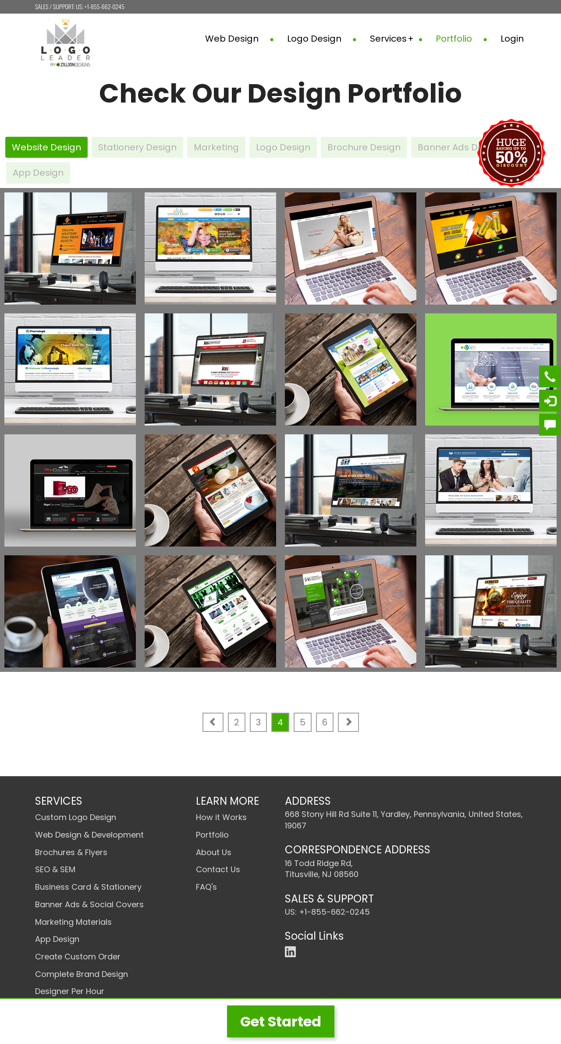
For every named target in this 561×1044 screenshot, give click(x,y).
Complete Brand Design (81, 974)
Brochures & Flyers (71, 852)
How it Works (221, 817)
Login (512, 38)
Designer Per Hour (69, 991)
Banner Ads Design (460, 147)
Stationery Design (137, 147)
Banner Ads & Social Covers (89, 904)
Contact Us (218, 869)
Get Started (280, 1021)
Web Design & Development (89, 834)
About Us (213, 852)
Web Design (239, 38)
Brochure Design (364, 147)
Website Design (46, 147)
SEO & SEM (55, 869)
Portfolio (461, 38)
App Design (38, 173)
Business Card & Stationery (88, 886)
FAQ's (206, 886)
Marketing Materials (73, 921)
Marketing (216, 147)
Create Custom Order (78, 956)
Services (396, 38)
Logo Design (322, 38)
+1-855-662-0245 (104, 6)
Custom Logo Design (75, 817)
